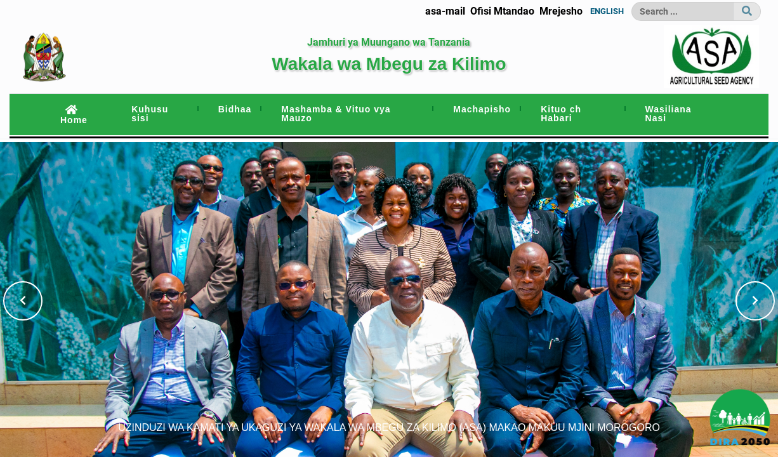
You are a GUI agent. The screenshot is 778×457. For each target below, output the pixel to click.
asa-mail (445, 11)
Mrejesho (561, 11)
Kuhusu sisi (149, 113)
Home (74, 115)
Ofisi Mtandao (502, 11)
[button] (23, 301)
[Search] (683, 11)
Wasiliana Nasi (668, 113)
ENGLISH (607, 11)
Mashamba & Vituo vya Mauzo (335, 113)
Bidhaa (235, 109)
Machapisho (482, 109)
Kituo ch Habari (561, 113)
